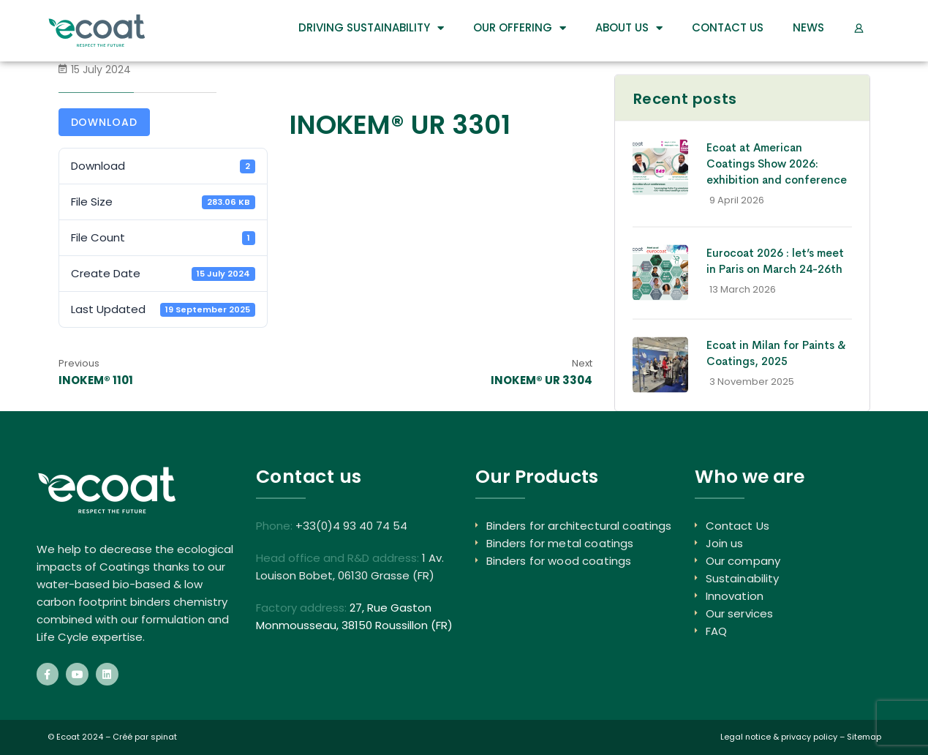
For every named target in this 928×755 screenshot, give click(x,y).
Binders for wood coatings (559, 560)
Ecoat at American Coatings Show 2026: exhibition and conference (776, 163)
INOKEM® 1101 (96, 380)
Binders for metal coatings (560, 543)
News (808, 27)
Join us (725, 543)
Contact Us (727, 27)
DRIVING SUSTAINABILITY (371, 28)
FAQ (716, 631)
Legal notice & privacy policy (778, 737)
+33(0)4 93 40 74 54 (351, 525)
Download (104, 122)
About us (629, 28)
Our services (740, 613)
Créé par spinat (145, 737)
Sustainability (743, 578)
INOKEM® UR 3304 (541, 380)
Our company (743, 560)
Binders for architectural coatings (579, 525)
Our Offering (519, 28)
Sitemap (864, 737)
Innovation (735, 596)
